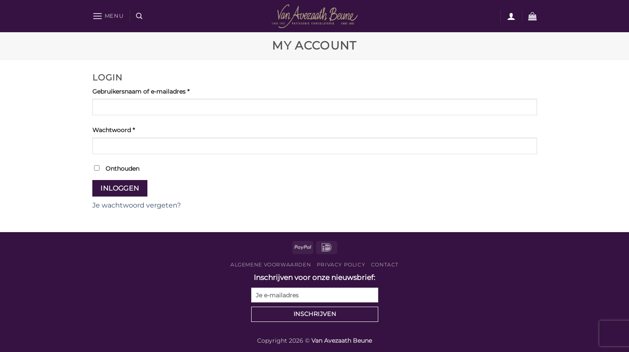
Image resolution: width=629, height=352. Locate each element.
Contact (385, 264)
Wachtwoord (123, 129)
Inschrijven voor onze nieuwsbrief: (314, 287)
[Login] (511, 16)
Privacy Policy (341, 264)
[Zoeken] (139, 16)
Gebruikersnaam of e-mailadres (150, 91)
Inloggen (119, 188)
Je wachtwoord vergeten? (136, 205)
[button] (108, 16)
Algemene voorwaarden (270, 264)
